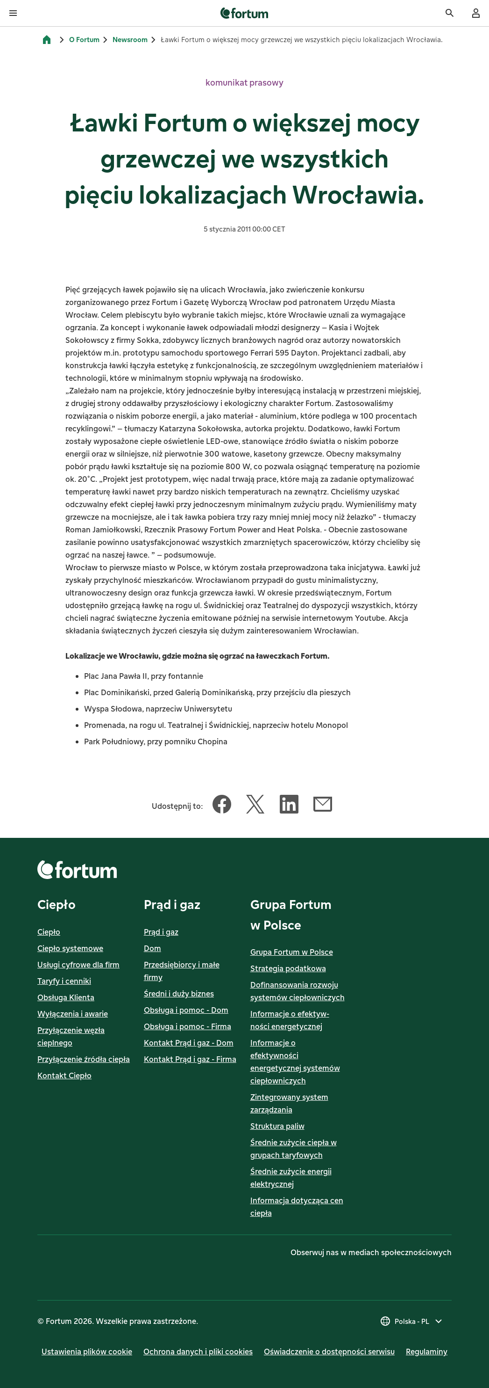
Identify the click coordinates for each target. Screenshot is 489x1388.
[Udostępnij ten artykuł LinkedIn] (289, 806)
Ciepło (48, 932)
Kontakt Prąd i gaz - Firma (190, 1059)
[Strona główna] (46, 39)
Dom (152, 948)
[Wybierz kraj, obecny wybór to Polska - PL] (412, 1321)
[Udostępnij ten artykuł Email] (323, 806)
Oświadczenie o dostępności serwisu (329, 1351)
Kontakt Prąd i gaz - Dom (189, 1043)
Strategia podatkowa (288, 968)
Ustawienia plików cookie (87, 1351)
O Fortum (84, 39)
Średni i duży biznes (179, 993)
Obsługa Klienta (65, 997)
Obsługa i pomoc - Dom (186, 1010)
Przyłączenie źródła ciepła (83, 1059)
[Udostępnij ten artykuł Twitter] (255, 806)
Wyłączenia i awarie (72, 1014)
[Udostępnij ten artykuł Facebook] (222, 806)
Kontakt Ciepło (64, 1075)
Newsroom (130, 39)
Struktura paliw (277, 1126)
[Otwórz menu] (13, 13)
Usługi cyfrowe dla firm (78, 964)
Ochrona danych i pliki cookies (198, 1351)
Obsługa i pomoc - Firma (187, 1026)
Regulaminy (426, 1351)
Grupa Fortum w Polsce (291, 952)
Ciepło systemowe (70, 948)
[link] (244, 13)
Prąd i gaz (161, 932)
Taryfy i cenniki (64, 981)
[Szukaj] (450, 13)
